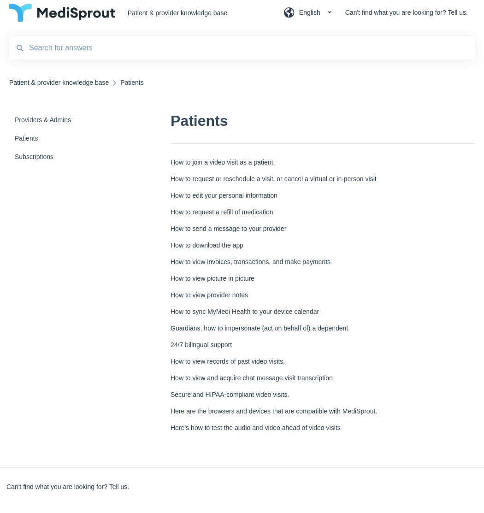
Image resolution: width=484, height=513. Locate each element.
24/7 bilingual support (201, 344)
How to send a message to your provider (228, 228)
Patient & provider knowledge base (177, 13)
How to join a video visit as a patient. (223, 162)
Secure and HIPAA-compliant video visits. (230, 394)
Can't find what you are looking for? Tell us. (67, 486)
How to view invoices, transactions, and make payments (251, 261)
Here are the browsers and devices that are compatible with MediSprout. (274, 411)
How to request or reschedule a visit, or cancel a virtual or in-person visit (274, 179)
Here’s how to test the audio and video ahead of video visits (256, 427)
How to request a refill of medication (222, 212)
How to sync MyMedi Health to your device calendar (245, 311)
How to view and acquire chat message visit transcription (252, 378)
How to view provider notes (209, 295)
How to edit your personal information (224, 195)
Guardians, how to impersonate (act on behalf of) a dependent (259, 328)
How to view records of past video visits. (228, 361)
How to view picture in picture (212, 278)
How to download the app (207, 245)
